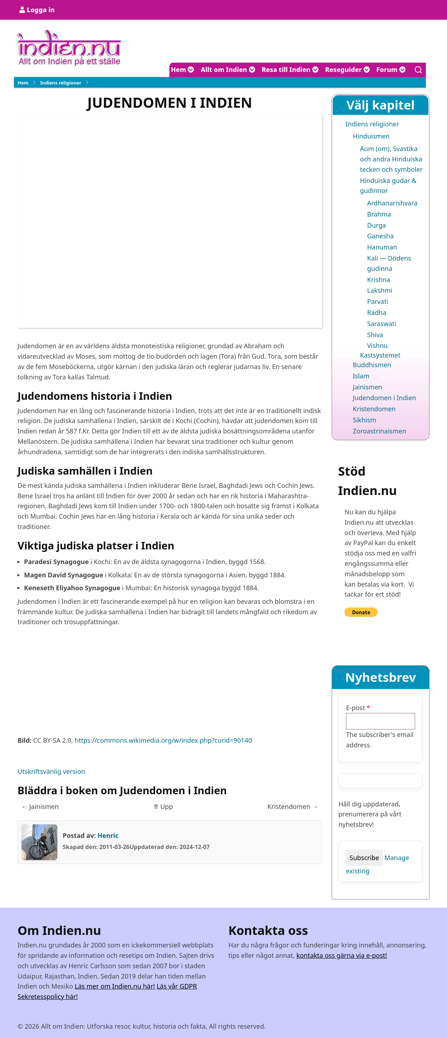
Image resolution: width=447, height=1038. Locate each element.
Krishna (378, 279)
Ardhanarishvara (392, 203)
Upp (163, 806)
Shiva (375, 334)
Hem (182, 69)
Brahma (379, 214)
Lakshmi (379, 290)
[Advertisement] (170, 685)
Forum (391, 69)
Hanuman (382, 247)
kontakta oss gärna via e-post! (342, 955)
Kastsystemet (380, 355)
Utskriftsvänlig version (51, 771)
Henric (108, 835)
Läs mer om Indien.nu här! (115, 986)
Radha (376, 312)
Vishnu (377, 345)
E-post (355, 707)
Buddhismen (372, 364)
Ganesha (380, 236)
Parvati (377, 301)
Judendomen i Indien (384, 397)
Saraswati (381, 323)
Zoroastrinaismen (379, 431)
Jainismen (40, 806)
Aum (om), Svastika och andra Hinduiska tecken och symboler (391, 159)
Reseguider (347, 69)
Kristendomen (293, 806)
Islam (361, 376)
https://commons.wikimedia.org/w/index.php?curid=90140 (163, 740)
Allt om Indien (228, 69)
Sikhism (364, 420)
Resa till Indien (290, 69)
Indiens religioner (60, 82)
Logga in (41, 9)
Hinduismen (371, 136)
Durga (376, 225)
